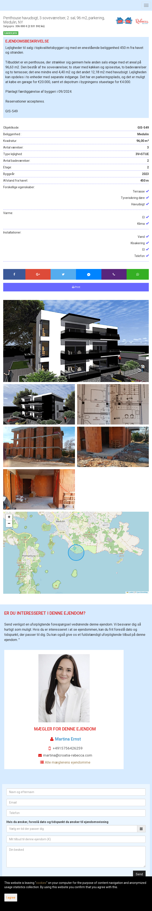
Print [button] (76, 287)
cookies (41, 883)
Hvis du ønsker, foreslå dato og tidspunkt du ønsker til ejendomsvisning (57, 822)
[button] (9, 517)
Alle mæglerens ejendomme (67, 762)
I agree (10, 897)
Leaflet (130, 592)
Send (139, 874)
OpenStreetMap (142, 592)
